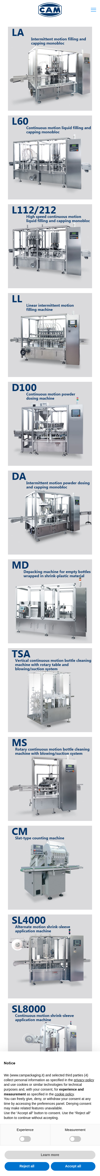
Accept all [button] (73, 1166)
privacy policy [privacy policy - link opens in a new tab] (84, 1080)
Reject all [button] (27, 1166)
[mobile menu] (93, 10)
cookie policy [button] (64, 1094)
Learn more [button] (50, 1155)
